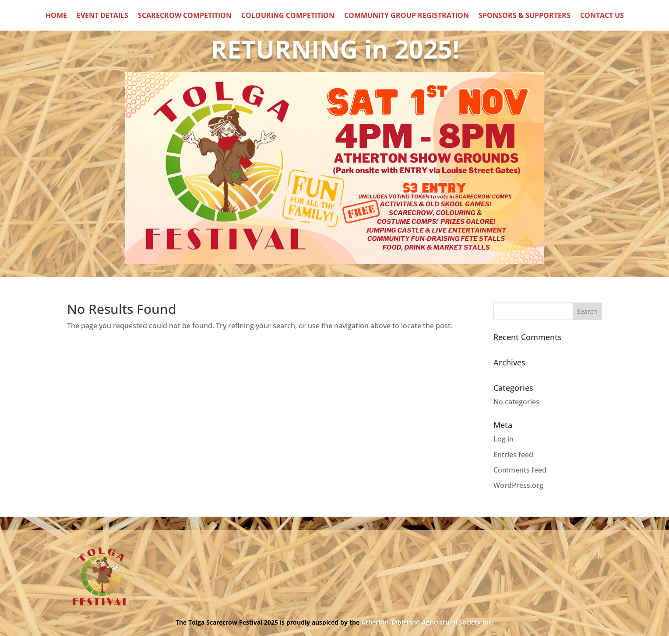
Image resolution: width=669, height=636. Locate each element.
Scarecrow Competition (185, 16)
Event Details (102, 16)
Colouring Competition (287, 16)
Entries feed (513, 454)
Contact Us (602, 16)
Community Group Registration (406, 16)
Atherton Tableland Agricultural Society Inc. (427, 622)
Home (56, 16)
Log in (503, 439)
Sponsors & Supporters (524, 16)
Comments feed (519, 470)
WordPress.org (518, 485)
